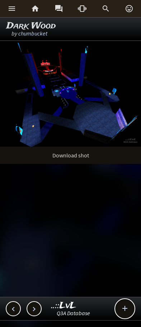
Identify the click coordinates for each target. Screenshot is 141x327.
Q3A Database (73, 313)
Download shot (70, 155)
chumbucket (32, 33)
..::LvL (64, 305)
